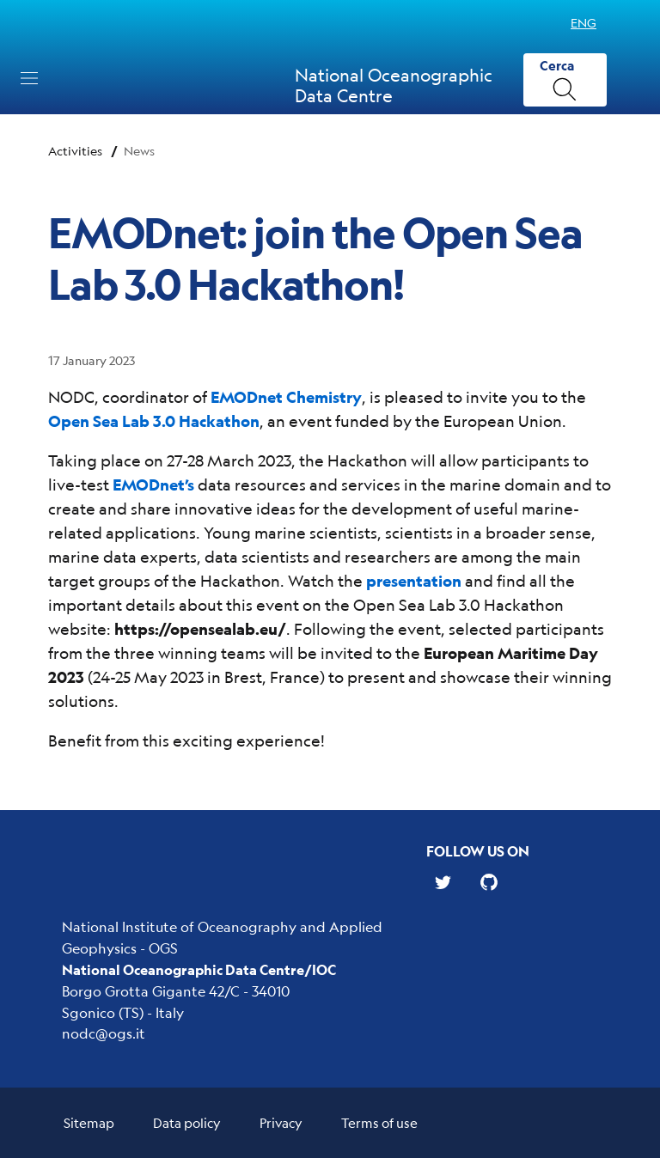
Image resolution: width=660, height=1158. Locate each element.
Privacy (281, 1122)
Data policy (187, 1122)
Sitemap (89, 1122)
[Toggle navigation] (29, 78)
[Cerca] (565, 80)
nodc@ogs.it (103, 1033)
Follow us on (477, 851)
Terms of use (379, 1122)
